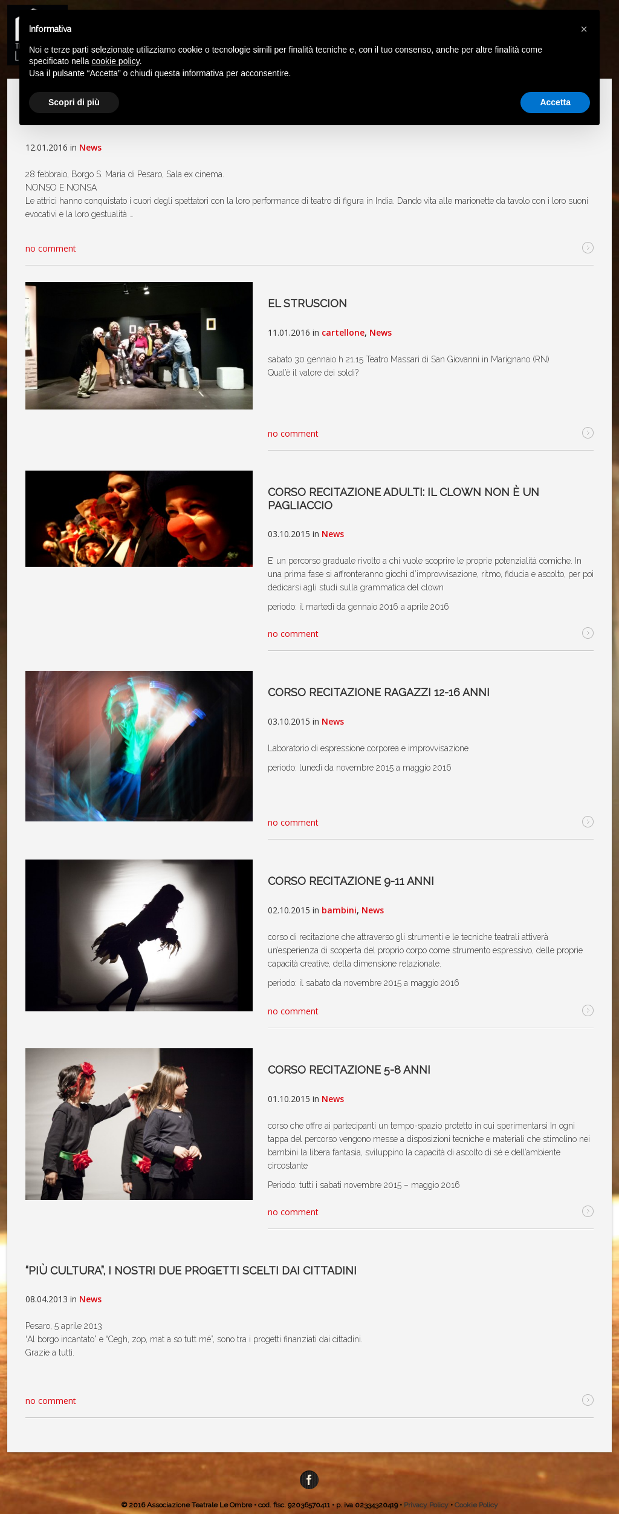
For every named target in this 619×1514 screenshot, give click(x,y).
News (90, 147)
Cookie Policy (476, 1505)
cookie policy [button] (116, 61)
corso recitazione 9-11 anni (351, 881)
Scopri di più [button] (74, 102)
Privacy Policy (426, 1505)
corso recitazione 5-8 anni (349, 1069)
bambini (339, 910)
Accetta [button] (555, 102)
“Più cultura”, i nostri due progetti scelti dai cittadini (191, 1270)
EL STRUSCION (307, 303)
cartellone (343, 332)
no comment (50, 248)
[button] (584, 29)
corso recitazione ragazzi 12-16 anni (379, 692)
